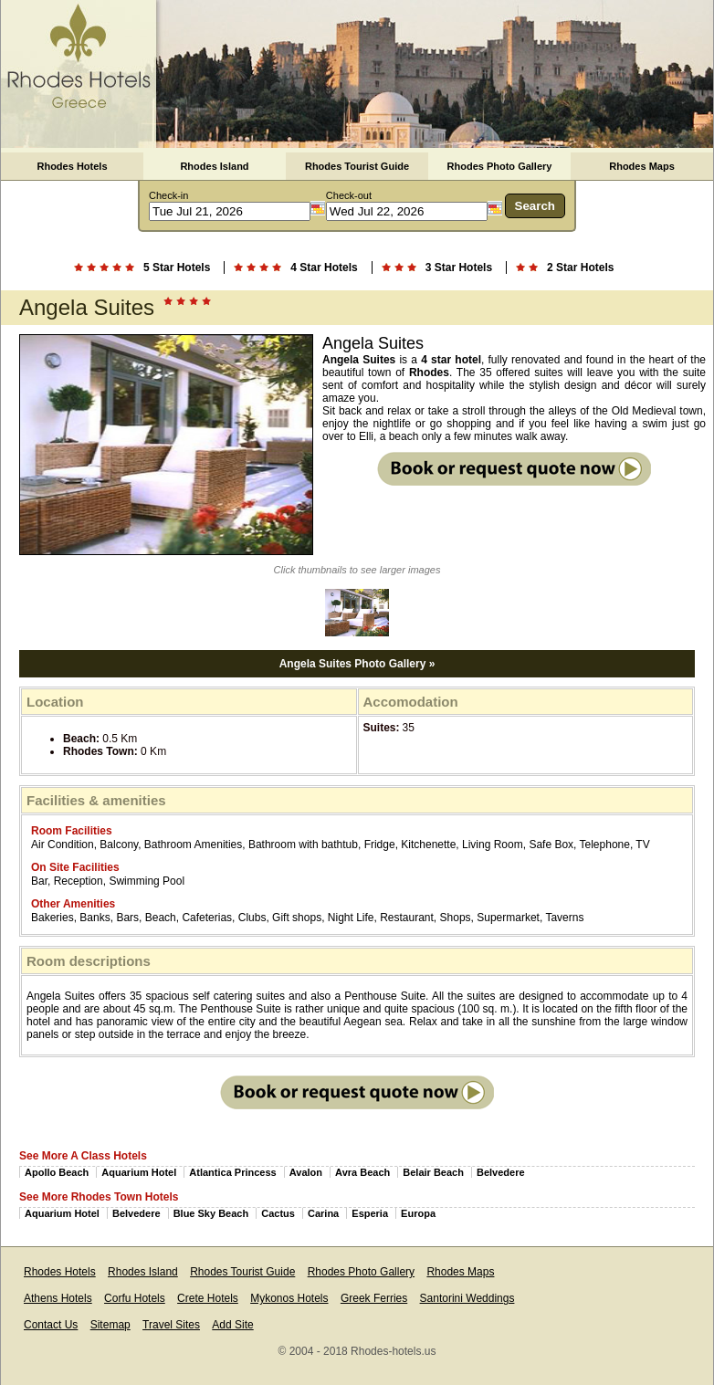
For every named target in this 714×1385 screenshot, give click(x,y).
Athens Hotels (58, 1298)
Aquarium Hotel (138, 1172)
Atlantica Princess (232, 1172)
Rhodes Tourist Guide (357, 166)
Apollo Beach (57, 1172)
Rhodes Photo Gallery (499, 166)
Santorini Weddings (467, 1298)
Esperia (370, 1213)
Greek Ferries (374, 1298)
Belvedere (501, 1172)
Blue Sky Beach (211, 1213)
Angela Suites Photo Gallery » (357, 663)
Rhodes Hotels (72, 166)
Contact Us (51, 1324)
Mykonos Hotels (289, 1298)
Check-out (349, 195)
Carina (323, 1213)
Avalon (305, 1172)
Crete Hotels (207, 1298)
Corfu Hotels (134, 1298)
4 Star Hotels (323, 267)
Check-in (168, 195)
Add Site (232, 1324)
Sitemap (110, 1324)
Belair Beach (433, 1172)
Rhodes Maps (642, 166)
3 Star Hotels (458, 267)
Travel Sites (171, 1324)
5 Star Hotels (176, 267)
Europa (418, 1213)
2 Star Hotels (580, 267)
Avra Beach (362, 1172)
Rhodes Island (214, 166)
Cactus (278, 1213)
